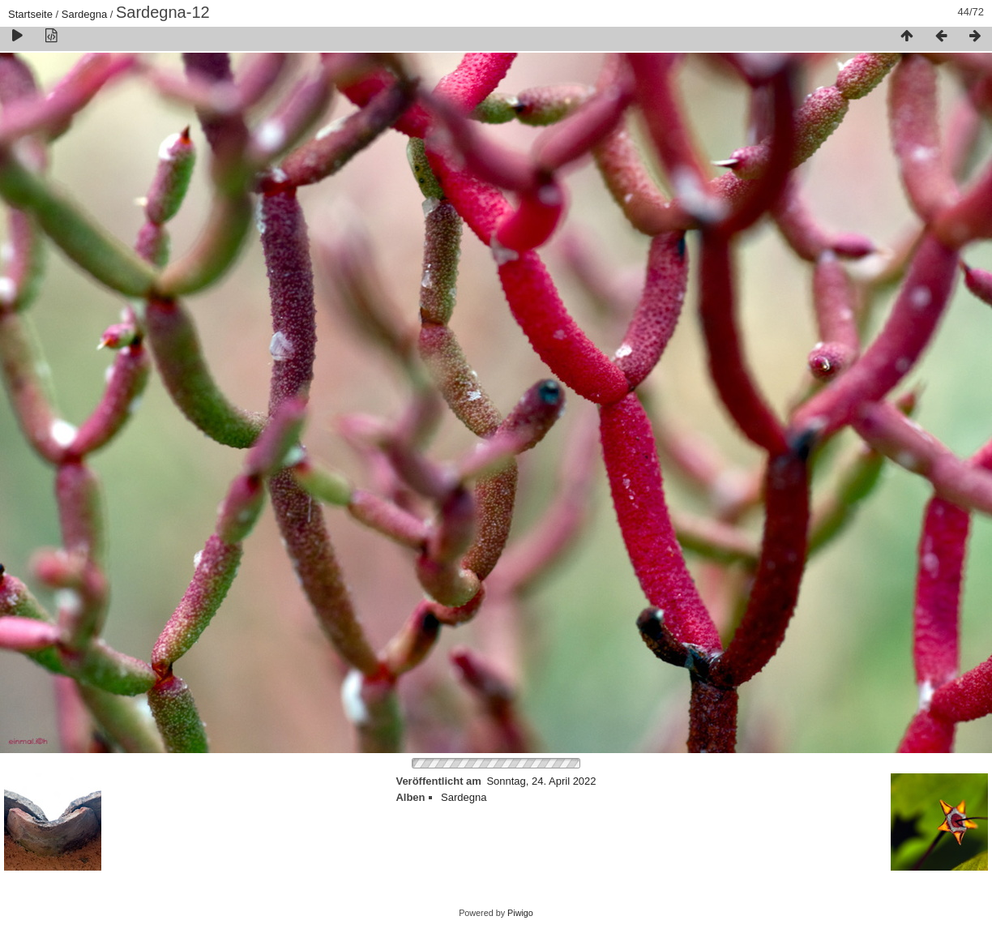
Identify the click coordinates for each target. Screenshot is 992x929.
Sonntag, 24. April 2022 (541, 781)
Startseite (30, 14)
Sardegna (84, 14)
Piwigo (520, 913)
